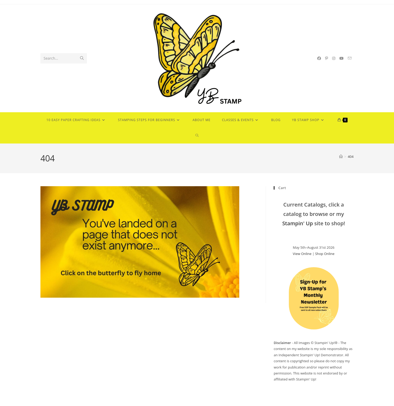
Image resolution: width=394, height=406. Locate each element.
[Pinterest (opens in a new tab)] (326, 58)
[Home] (341, 156)
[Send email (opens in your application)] (350, 58)
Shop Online (325, 253)
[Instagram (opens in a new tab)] (333, 58)
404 (351, 156)
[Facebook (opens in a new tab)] (319, 58)
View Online (302, 253)
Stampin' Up (297, 223)
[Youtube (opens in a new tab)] (341, 58)
